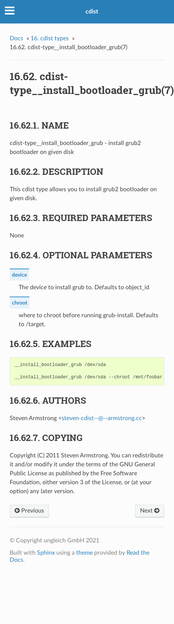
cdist (92, 12)
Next (149, 511)
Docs (16, 38)
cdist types (50, 38)
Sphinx (46, 553)
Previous (29, 511)
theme (84, 553)
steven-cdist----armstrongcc (102, 418)
